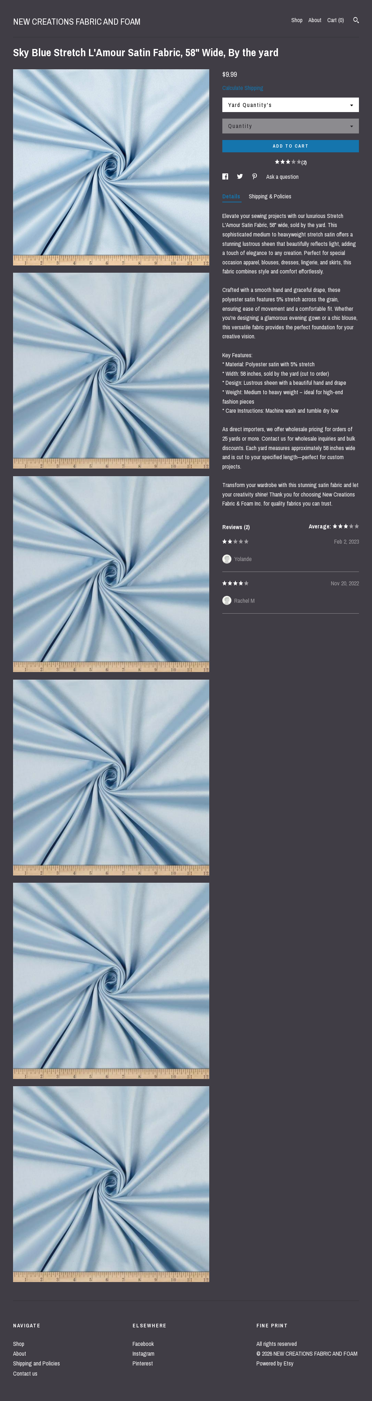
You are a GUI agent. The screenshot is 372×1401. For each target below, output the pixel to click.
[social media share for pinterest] (255, 177)
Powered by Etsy (275, 1363)
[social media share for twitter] (240, 177)
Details (232, 196)
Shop (297, 20)
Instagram (143, 1353)
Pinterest (143, 1363)
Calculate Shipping (242, 88)
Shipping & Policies (270, 196)
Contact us (25, 1373)
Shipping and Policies (36, 1363)
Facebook (143, 1344)
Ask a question (282, 177)
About (315, 20)
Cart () (335, 20)
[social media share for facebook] (226, 177)
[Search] (356, 21)
